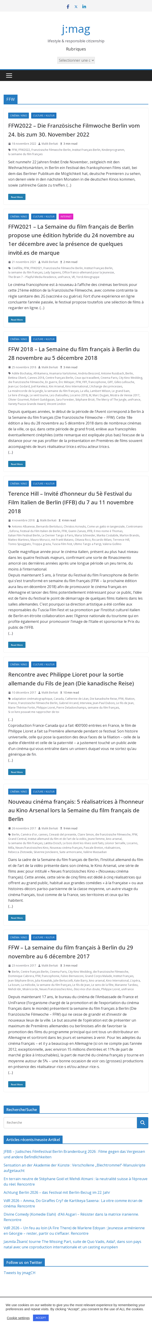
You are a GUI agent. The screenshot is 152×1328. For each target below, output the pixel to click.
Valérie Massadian (95, 852)
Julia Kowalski (43, 980)
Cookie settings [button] (18, 1318)
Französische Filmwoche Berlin (51, 150)
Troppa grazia (41, 544)
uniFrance (64, 277)
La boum (14, 985)
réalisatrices (112, 848)
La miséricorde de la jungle (25, 391)
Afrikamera (40, 373)
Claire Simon (86, 834)
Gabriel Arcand (69, 703)
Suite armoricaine (70, 852)
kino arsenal (114, 839)
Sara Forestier (65, 399)
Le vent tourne (39, 395)
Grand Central (17, 839)
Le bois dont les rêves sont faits (83, 843)
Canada (59, 699)
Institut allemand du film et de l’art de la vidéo (57, 839)
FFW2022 (24, 150)
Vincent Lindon (56, 404)
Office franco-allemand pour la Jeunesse (88, 272)
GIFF (110, 382)
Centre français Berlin (59, 378)
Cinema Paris (109, 378)
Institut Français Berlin (86, 150)
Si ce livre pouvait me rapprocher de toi (33, 712)
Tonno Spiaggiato (19, 544)
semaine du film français (103, 707)
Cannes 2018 (36, 378)
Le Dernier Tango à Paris (57, 535)
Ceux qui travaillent (87, 378)
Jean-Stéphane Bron (21, 980)
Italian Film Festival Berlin (24, 535)
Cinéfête (17, 268)
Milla (11, 848)
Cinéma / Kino (18, 115)
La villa (84, 391)
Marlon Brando (129, 535)
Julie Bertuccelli (63, 980)
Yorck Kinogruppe (87, 277)
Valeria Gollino (112, 544)
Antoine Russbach (112, 373)
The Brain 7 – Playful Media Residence (32, 277)
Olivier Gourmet (18, 399)
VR (73, 277)
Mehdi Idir (14, 989)
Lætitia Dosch (52, 843)
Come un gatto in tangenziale (106, 526)
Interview (85, 703)
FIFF (84, 382)
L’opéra (135, 980)
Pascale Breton (93, 848)
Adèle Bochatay (22, 373)
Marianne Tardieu (126, 985)
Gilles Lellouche (124, 382)
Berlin (129, 373)
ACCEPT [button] (41, 1317)
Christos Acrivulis (75, 526)
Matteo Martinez (18, 540)
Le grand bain (120, 391)
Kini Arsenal (56, 386)
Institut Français (123, 976)
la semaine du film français (25, 154)
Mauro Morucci (40, 540)
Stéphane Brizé (85, 399)
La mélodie (28, 985)
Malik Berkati (50, 144)
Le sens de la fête (102, 985)
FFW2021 (36, 268)
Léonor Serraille (115, 843)
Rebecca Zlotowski (20, 852)
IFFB (89, 531)
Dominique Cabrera (21, 976)
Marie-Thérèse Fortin (21, 707)
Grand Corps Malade (98, 976)
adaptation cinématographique (32, 699)
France (12, 703)
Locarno (132, 843)
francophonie (97, 382)
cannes (43, 834)
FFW (14, 150)
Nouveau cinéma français (66, 848)
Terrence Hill (121, 540)
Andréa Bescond (89, 373)
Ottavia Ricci (83, 540)
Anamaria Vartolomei (63, 373)
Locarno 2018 (79, 395)
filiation (129, 699)
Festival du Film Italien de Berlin (40, 531)
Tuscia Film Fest (62, 544)
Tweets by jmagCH (19, 1272)
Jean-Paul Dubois (104, 703)
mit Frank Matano (62, 540)
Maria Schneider (85, 535)
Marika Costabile (107, 535)
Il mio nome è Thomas (108, 531)
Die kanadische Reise (103, 699)
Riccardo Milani (101, 540)
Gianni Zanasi (77, 531)
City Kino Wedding (130, 378)
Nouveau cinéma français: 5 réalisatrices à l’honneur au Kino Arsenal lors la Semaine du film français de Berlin (76, 810)
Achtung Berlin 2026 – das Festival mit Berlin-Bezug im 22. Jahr (57, 1192)
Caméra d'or (29, 834)
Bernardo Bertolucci (49, 526)
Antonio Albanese (23, 526)
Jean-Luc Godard (19, 386)
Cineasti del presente (62, 834)
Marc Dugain (101, 395)
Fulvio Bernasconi (72, 976)
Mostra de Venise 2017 (124, 395)
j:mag (76, 28)
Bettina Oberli (17, 378)
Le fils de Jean (125, 703)
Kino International (76, 386)
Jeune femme (96, 839)
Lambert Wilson (100, 391)
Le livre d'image (18, 395)
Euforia (14, 531)
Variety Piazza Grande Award (27, 404)
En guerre (51, 382)
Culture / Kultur (44, 115)
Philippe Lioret (45, 707)
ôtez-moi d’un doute (87, 989)
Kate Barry (81, 980)
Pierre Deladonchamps (71, 707)
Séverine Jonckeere (46, 852)
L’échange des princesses (105, 386)
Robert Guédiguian (42, 399)
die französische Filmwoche (26, 382)
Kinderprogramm (113, 150)
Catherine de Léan (77, 699)
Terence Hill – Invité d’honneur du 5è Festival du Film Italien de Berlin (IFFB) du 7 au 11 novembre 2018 (71, 502)
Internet (66, 216)
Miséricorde (30, 989)
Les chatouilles (59, 395)
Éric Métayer (66, 382)
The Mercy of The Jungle (111, 399)
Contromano (134, 526)
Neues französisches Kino (31, 848)
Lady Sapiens (52, 272)
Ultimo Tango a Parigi (87, 544)
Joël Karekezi (39, 386)
